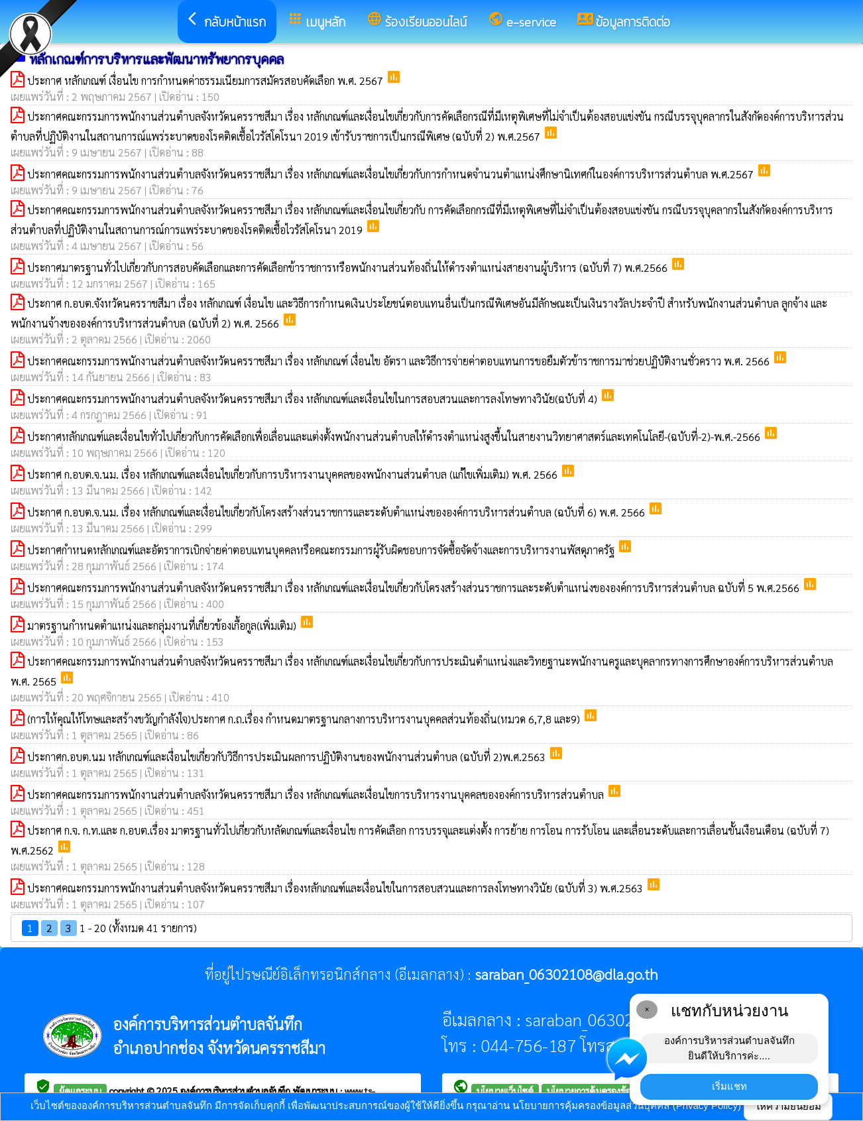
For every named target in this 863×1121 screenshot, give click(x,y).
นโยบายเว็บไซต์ (505, 1090)
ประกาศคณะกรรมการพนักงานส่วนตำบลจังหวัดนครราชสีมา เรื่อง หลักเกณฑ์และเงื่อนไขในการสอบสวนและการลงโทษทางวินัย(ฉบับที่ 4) (313, 399)
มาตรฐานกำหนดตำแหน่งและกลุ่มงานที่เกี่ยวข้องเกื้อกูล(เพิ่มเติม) (163, 625)
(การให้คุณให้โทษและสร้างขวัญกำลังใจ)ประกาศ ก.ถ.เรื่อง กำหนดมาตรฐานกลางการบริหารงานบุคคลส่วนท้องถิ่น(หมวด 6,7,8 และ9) (305, 719)
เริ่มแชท (729, 1086)
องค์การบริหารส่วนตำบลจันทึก (236, 1090)
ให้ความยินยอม (788, 1106)
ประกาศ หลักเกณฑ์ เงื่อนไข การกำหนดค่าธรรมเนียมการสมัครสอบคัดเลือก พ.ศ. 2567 (206, 81)
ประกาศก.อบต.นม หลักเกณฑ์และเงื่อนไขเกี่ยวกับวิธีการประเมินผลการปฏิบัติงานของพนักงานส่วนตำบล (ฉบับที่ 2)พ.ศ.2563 (287, 757)
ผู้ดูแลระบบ (80, 1090)
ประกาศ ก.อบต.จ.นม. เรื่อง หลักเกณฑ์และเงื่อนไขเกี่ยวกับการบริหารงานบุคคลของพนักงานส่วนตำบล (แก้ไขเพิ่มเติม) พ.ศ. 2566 (293, 474)
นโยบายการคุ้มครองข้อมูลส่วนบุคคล (614, 1090)
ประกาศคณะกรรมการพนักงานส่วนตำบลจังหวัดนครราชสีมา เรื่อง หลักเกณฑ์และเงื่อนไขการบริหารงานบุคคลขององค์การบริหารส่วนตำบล (316, 794)
